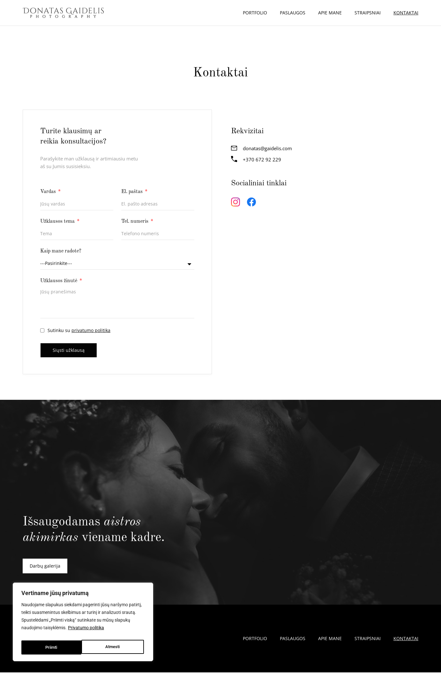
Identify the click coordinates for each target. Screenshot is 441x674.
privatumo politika (90, 330)
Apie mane (330, 13)
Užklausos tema (58, 221)
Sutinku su (79, 330)
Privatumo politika (86, 631)
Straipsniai (368, 13)
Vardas (48, 191)
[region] (83, 623)
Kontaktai (405, 13)
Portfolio (255, 13)
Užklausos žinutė (59, 280)
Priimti (115, 647)
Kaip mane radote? (60, 251)
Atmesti (52, 647)
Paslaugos (292, 13)
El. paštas (132, 191)
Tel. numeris (135, 221)
